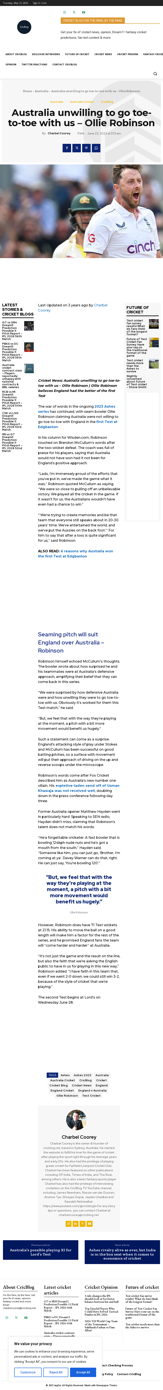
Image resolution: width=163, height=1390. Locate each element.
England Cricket (62, 1090)
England (102, 1085)
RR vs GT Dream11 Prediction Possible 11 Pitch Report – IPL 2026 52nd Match (12, 443)
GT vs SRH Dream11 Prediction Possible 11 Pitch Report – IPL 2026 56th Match (12, 331)
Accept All (83, 1372)
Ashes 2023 (82, 1075)
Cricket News (81, 1085)
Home (27, 91)
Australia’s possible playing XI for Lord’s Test (41, 1252)
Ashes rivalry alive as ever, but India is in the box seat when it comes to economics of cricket (122, 1254)
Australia (41, 91)
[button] (155, 74)
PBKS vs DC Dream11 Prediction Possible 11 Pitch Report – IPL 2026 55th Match (12, 352)
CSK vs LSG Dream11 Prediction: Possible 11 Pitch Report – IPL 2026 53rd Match (12, 421)
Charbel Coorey (59, 133)
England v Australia (92, 1090)
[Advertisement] (79, 348)
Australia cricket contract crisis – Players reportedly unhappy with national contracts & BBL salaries (12, 376)
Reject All (55, 1372)
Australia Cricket (82, 101)
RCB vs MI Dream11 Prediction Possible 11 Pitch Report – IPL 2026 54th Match (12, 400)
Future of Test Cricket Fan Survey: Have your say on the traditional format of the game (136, 347)
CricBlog (107, 101)
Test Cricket (91, 1095)
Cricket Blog (58, 1085)
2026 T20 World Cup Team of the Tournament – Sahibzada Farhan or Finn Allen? (101, 1325)
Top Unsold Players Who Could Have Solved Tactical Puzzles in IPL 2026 (101, 1312)
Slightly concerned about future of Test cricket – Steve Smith (136, 381)
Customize (27, 1372)
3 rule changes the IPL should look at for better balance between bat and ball (102, 1299)
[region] (55, 1359)
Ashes (65, 1075)
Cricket (101, 1080)
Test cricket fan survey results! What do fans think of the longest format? (136, 327)
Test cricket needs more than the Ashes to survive (134, 366)
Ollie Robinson (67, 1095)
